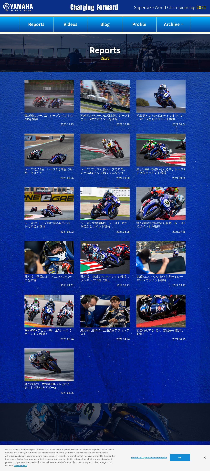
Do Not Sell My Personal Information (149, 457)
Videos (70, 24)
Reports (36, 24)
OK (179, 457)
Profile (139, 24)
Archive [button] (172, 24)
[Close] (204, 457)
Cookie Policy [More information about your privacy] (20, 465)
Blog (105, 24)
